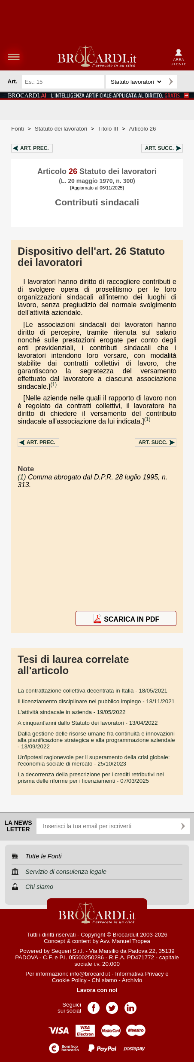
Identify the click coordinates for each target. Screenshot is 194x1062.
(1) (54, 384)
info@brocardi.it (90, 973)
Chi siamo (104, 980)
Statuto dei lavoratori (61, 128)
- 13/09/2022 (96, 740)
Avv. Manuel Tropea (125, 941)
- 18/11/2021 (96, 701)
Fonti (17, 128)
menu (13, 56)
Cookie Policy (69, 980)
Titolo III (108, 128)
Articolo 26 (142, 128)
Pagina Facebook (94, 1005)
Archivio (132, 980)
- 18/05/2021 (92, 690)
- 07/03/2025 (91, 777)
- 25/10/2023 (94, 760)
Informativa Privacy (139, 973)
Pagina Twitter (112, 1005)
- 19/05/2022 (72, 712)
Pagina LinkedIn (130, 1005)
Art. (34, 148)
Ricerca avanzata (185, 81)
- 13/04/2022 (88, 723)
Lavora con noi (97, 990)
